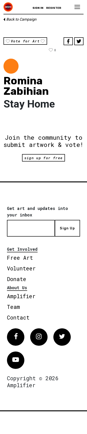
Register (53, 8)
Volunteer (21, 268)
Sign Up (67, 228)
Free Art (20, 257)
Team (13, 306)
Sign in (37, 8)
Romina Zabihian (26, 86)
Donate (16, 279)
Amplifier (21, 296)
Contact (18, 317)
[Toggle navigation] (77, 7)
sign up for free (43, 157)
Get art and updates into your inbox (37, 212)
